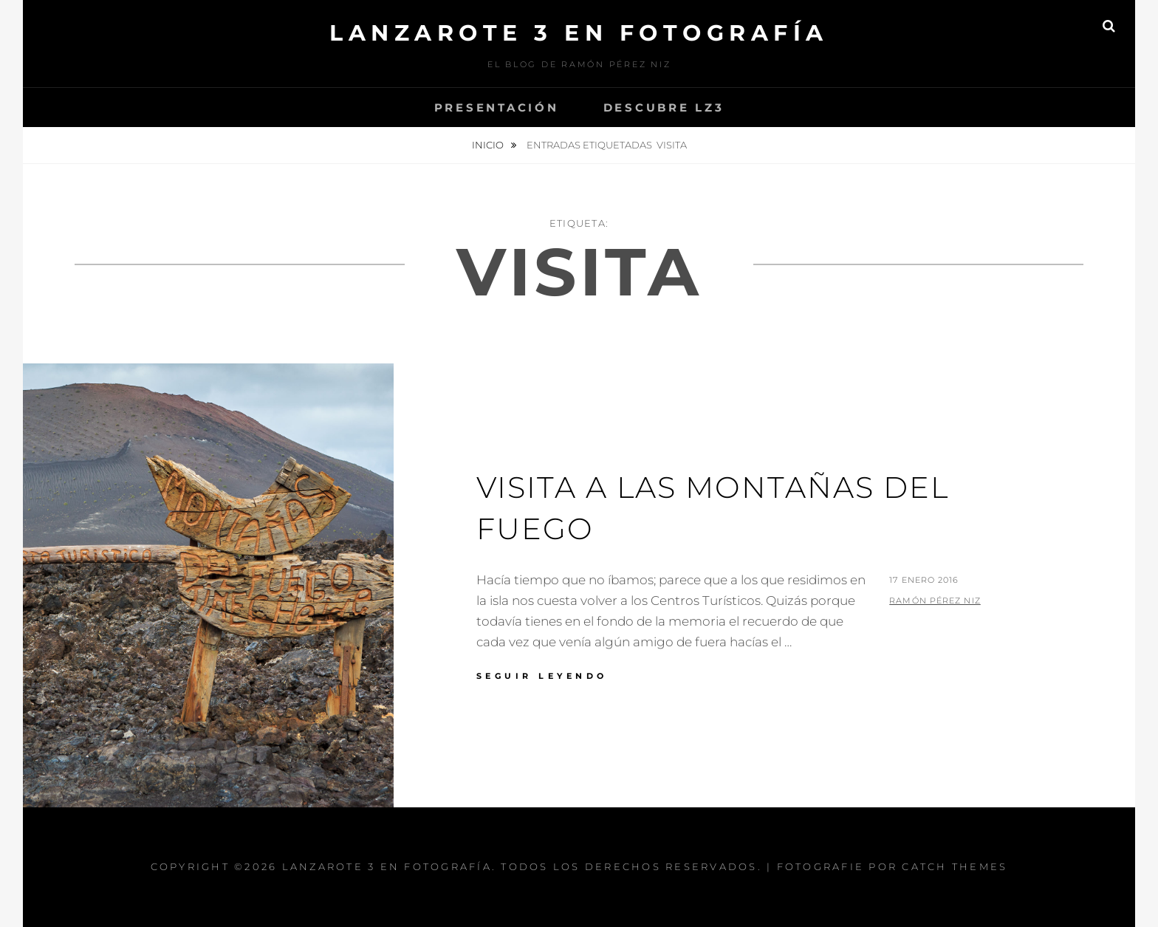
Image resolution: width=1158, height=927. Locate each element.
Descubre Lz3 (663, 107)
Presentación (496, 107)
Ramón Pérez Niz (935, 600)
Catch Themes (954, 866)
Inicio (489, 145)
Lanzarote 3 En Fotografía (579, 33)
